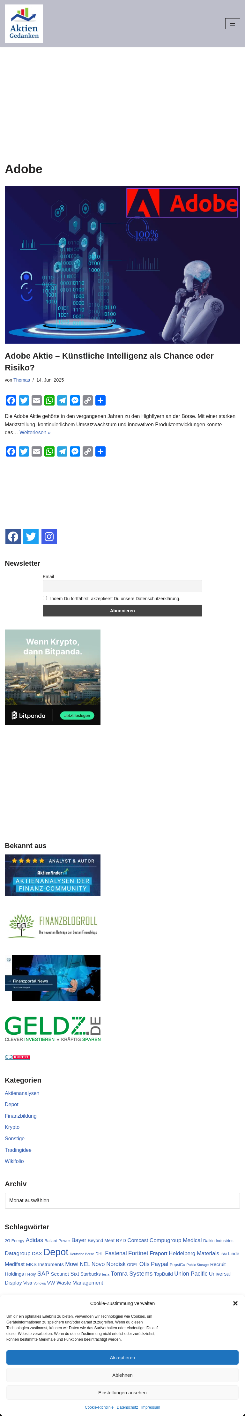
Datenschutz (127, 1407)
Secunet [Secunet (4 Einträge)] (60, 1274)
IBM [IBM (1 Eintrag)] (224, 1254)
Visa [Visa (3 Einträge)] (27, 1283)
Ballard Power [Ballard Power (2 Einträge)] (57, 1240)
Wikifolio (14, 1161)
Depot (12, 1104)
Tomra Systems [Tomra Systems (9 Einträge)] (131, 1273)
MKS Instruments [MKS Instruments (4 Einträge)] (44, 1264)
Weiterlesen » (35, 432)
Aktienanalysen (22, 1093)
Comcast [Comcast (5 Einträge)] (138, 1240)
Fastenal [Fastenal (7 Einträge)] (116, 1253)
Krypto (12, 1127)
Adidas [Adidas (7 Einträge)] (34, 1240)
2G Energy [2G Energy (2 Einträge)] (14, 1240)
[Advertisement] (122, 95)
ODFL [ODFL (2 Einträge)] (132, 1264)
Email (48, 576)
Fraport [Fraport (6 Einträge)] (158, 1253)
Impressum (150, 1407)
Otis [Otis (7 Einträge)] (144, 1264)
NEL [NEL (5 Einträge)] (85, 1264)
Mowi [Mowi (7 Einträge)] (71, 1264)
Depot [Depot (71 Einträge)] (55, 1252)
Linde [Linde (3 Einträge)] (233, 1253)
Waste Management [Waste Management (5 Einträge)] (79, 1283)
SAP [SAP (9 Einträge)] (43, 1273)
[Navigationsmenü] (232, 23)
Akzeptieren (122, 1357)
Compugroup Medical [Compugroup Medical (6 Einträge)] (176, 1240)
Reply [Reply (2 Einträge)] (31, 1274)
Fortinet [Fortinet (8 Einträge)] (138, 1253)
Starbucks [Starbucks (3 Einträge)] (90, 1274)
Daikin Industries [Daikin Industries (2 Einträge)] (218, 1240)
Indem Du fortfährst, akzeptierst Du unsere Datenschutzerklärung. (111, 598)
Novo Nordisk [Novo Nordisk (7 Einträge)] (109, 1264)
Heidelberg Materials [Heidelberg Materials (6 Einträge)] (194, 1253)
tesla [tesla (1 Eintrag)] (105, 1274)
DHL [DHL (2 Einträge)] (99, 1253)
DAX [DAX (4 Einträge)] (37, 1253)
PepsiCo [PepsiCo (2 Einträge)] (177, 1264)
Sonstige (15, 1138)
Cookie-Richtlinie (99, 1407)
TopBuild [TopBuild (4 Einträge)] (163, 1274)
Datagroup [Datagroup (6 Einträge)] (17, 1253)
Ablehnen (122, 1375)
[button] (235, 1303)
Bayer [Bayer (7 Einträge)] (78, 1240)
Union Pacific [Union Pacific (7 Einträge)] (190, 1274)
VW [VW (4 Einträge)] (51, 1283)
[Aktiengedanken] (24, 23)
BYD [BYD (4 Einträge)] (121, 1240)
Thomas (21, 380)
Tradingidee (18, 1150)
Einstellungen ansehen (122, 1392)
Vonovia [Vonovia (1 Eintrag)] (39, 1283)
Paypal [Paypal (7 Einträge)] (159, 1264)
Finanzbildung (21, 1116)
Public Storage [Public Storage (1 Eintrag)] (198, 1265)
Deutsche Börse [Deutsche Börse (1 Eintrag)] (82, 1254)
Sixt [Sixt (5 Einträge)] (74, 1274)
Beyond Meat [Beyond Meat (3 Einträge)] (101, 1240)
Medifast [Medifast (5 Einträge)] (15, 1264)
